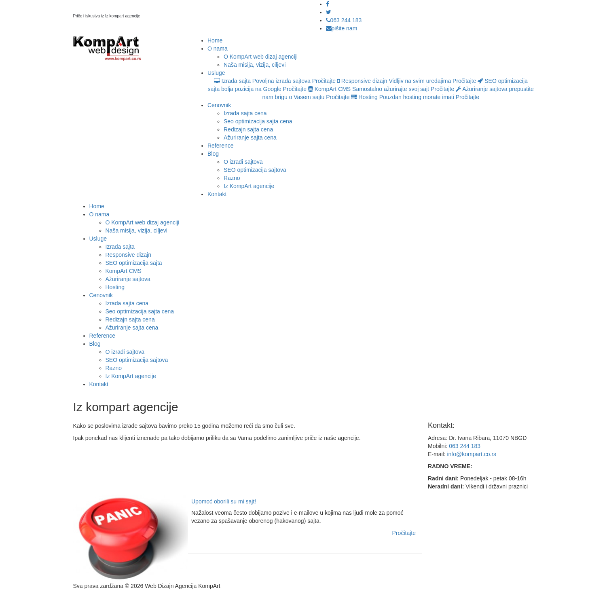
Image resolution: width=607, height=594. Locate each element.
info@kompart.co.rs (471, 454)
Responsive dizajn (364, 81)
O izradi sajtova (243, 162)
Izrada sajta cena (245, 113)
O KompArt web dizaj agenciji (261, 56)
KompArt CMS (333, 89)
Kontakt (216, 194)
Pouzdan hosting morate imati (416, 97)
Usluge (216, 73)
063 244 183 (344, 20)
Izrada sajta (236, 81)
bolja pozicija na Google (251, 89)
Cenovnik (219, 105)
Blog (213, 153)
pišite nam (341, 28)
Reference (220, 145)
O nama (217, 48)
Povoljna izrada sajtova (281, 81)
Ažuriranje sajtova (484, 89)
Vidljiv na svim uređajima (420, 81)
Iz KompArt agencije (249, 186)
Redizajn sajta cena (248, 129)
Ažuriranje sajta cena (250, 137)
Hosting (367, 97)
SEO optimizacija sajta (134, 263)
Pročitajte (324, 81)
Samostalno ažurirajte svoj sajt (390, 89)
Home (214, 40)
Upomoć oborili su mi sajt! (223, 501)
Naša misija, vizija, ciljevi (255, 64)
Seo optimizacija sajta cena (258, 121)
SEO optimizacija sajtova (255, 170)
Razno (232, 178)
